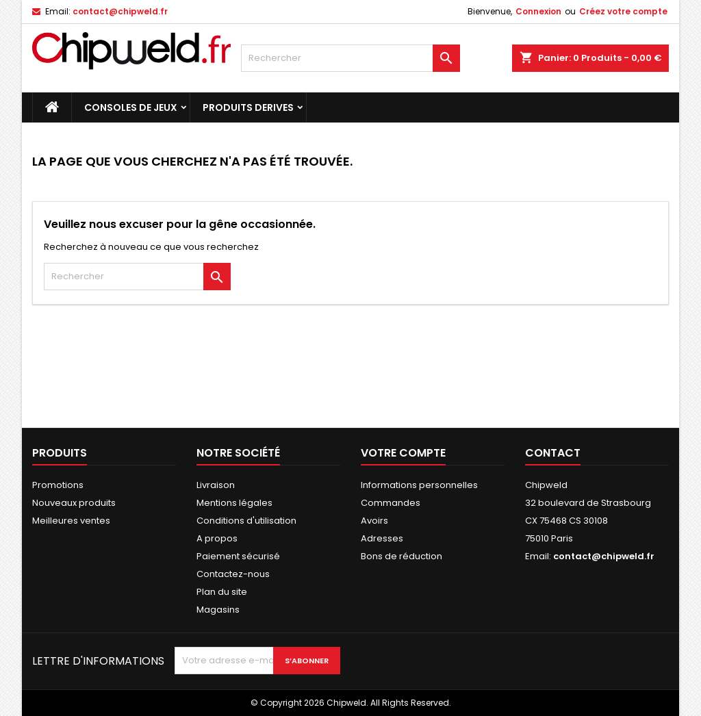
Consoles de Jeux (130, 107)
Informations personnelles (419, 484)
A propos (217, 538)
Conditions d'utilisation (246, 520)
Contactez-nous (233, 573)
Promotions (58, 484)
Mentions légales (234, 502)
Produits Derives (248, 107)
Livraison (215, 484)
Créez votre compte (623, 11)
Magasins (218, 609)
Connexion (538, 11)
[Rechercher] (350, 58)
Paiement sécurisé (238, 556)
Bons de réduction (401, 556)
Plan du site (221, 591)
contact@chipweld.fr (120, 11)
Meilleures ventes (71, 520)
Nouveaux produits (74, 502)
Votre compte (403, 453)
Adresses (382, 538)
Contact (553, 453)
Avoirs (374, 520)
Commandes (390, 502)
